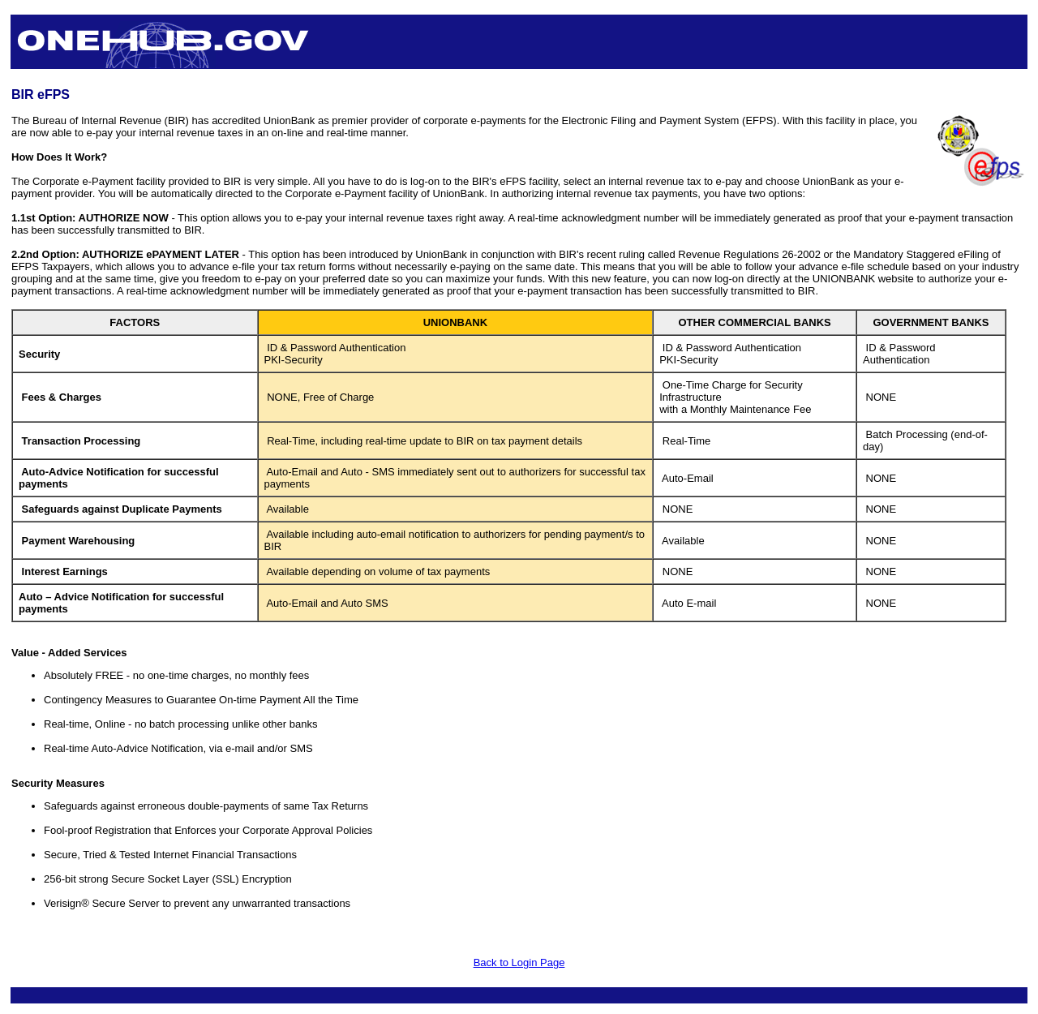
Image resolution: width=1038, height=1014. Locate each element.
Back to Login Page (519, 962)
